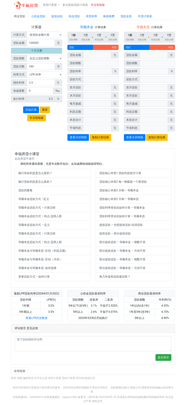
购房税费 (109, 16)
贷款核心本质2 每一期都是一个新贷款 (123, 181)
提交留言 (163, 357)
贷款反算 (126, 16)
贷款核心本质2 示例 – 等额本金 (119, 190)
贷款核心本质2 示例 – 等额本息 (119, 199)
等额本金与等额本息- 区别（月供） (40, 259)
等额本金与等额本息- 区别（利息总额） (43, 250)
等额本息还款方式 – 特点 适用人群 (40, 242)
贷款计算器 (68, 378)
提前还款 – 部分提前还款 (115, 233)
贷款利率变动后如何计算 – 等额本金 (122, 207)
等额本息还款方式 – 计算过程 (36, 233)
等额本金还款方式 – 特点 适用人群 (40, 216)
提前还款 (57, 16)
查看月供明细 (78, 137)
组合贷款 (74, 16)
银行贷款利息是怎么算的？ (35, 181)
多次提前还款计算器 (75, 5)
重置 (45, 109)
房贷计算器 (54, 378)
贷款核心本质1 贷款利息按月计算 (120, 173)
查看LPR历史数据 (37, 318)
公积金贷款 (38, 16)
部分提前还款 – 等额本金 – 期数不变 (122, 242)
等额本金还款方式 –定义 (33, 199)
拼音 (13, 378)
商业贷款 (19, 16)
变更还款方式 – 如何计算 (34, 276)
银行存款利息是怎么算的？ (35, 173)
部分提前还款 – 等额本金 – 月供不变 (122, 250)
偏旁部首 (28, 378)
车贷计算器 (145, 16)
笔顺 (19, 378)
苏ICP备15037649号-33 (102, 397)
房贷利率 (91, 16)
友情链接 (19, 371)
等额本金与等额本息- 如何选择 (37, 268)
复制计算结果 (100, 137)
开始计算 (31, 109)
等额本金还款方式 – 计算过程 (36, 207)
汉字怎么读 (40, 378)
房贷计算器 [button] (50, 5)
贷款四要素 (25, 190)
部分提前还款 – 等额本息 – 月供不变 (122, 268)
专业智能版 (98, 5)
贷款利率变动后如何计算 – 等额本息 (122, 216)
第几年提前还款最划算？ (114, 276)
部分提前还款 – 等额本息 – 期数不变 (122, 259)
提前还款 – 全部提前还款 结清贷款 (121, 225)
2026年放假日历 (85, 378)
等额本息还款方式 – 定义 (34, 225)
